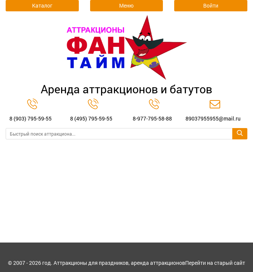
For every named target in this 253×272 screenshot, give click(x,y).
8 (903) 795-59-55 (30, 118)
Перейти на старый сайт (215, 263)
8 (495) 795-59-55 (91, 118)
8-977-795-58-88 (152, 118)
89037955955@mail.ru (213, 118)
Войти (210, 5)
